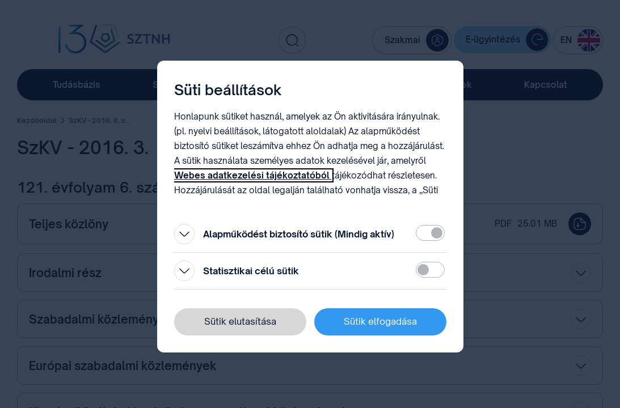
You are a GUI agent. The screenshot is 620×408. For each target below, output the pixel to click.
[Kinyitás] (184, 234)
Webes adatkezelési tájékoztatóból (253, 175)
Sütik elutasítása (240, 321)
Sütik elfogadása (380, 321)
